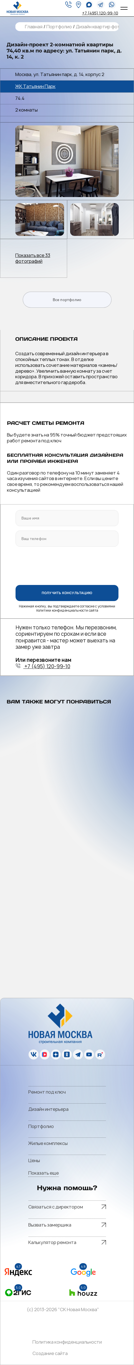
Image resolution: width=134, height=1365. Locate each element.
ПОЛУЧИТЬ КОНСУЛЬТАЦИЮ (67, 593)
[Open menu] (123, 8)
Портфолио (59, 27)
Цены (34, 1160)
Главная (33, 27)
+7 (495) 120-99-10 (100, 13)
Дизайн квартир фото (99, 27)
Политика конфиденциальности (67, 1342)
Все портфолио (67, 299)
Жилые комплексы (48, 1143)
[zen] (56, 1054)
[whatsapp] (89, 5)
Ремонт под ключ (47, 1092)
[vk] (34, 1054)
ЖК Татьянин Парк (35, 86)
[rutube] (100, 1054)
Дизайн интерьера (48, 1109)
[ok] (67, 1054)
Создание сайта (50, 1353)
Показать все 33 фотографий (32, 258)
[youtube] (89, 1054)
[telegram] (101, 5)
